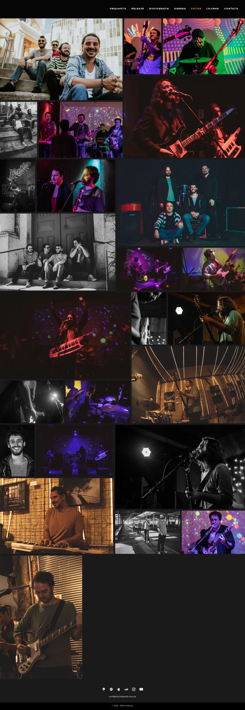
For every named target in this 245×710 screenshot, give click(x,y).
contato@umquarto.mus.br (122, 696)
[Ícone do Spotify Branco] (111, 689)
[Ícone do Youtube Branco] (141, 689)
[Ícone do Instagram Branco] (134, 689)
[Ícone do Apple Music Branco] (119, 689)
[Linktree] (104, 689)
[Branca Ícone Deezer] (126, 689)
